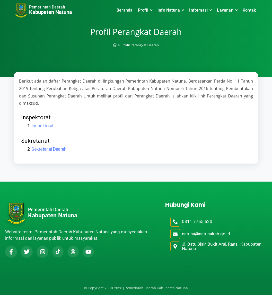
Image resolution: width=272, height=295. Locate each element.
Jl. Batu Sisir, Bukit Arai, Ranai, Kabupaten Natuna (221, 246)
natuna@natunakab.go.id (206, 233)
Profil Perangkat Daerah (140, 45)
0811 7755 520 (197, 221)
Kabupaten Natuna (50, 12)
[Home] (115, 45)
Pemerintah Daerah (47, 7)
